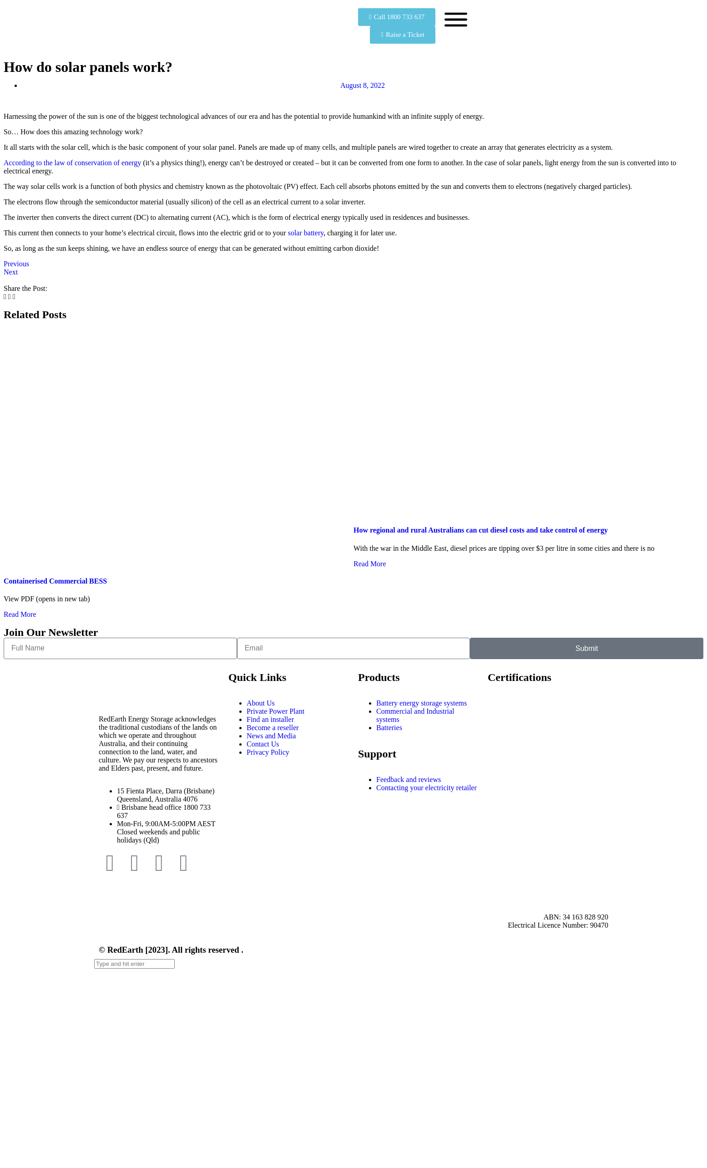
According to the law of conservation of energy (72, 163)
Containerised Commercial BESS (55, 581)
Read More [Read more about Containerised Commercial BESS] (20, 614)
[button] (5, 297)
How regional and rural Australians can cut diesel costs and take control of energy (481, 530)
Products (379, 677)
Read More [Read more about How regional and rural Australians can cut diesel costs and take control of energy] (370, 564)
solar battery (305, 233)
